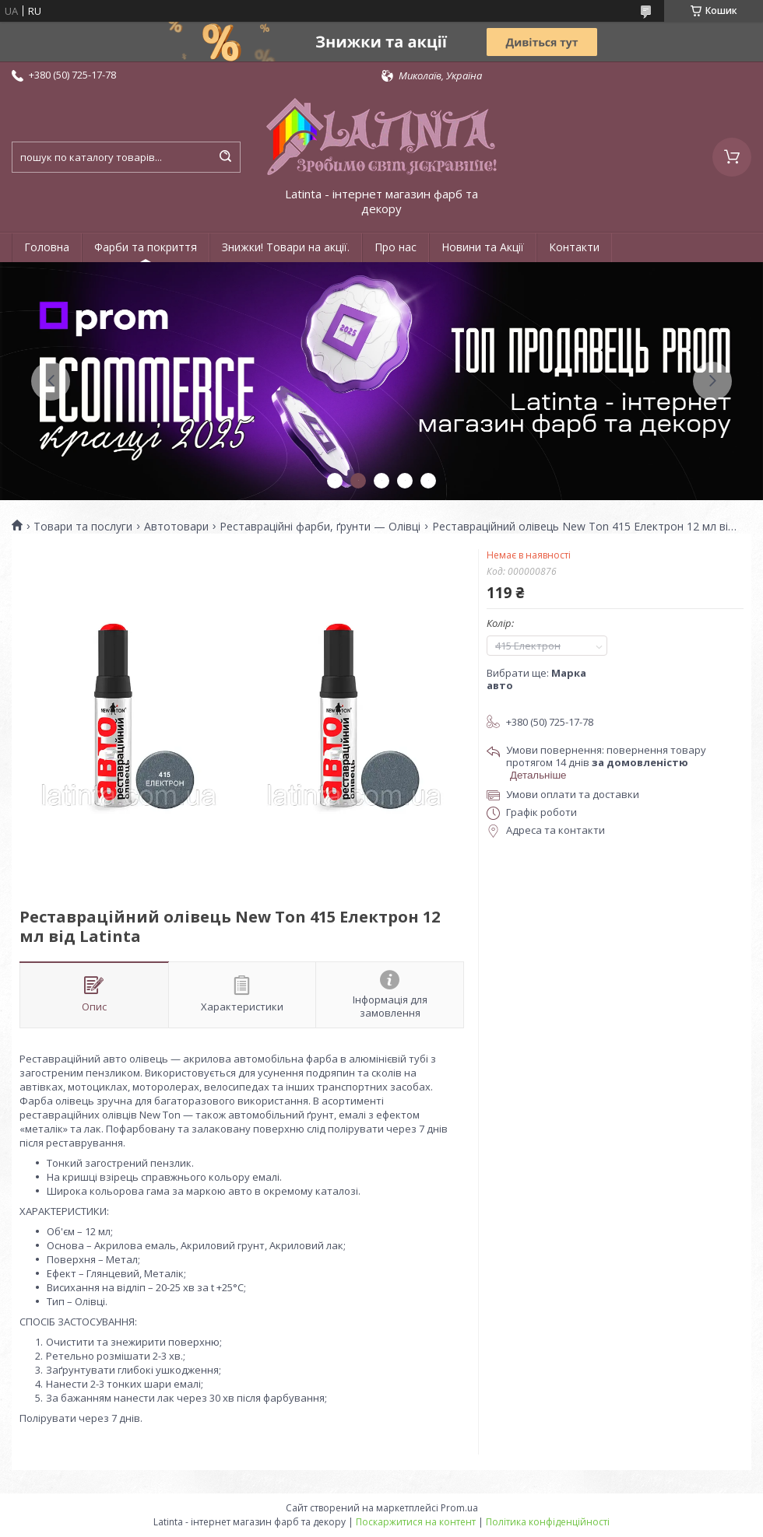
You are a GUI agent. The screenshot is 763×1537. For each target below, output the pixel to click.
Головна (46, 247)
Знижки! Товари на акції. (286, 247)
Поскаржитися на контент (416, 1521)
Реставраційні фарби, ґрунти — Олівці (320, 527)
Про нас (395, 247)
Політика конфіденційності (548, 1521)
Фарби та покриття (145, 247)
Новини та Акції (482, 247)
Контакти (574, 247)
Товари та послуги (82, 527)
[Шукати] (225, 157)
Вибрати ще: (536, 679)
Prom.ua (459, 1507)
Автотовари (176, 527)
